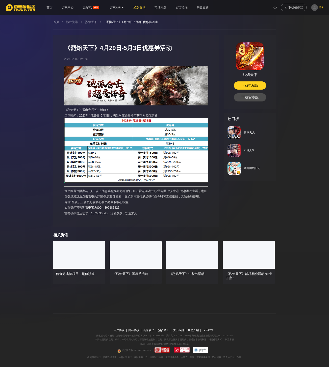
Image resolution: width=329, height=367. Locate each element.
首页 (56, 22)
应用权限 (208, 330)
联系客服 (229, 339)
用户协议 (119, 330)
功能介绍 (193, 330)
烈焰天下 (91, 22)
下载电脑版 (250, 85)
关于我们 (178, 330)
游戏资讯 (72, 22)
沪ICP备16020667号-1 (154, 335)
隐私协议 (133, 330)
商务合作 (148, 330)
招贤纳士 (163, 330)
